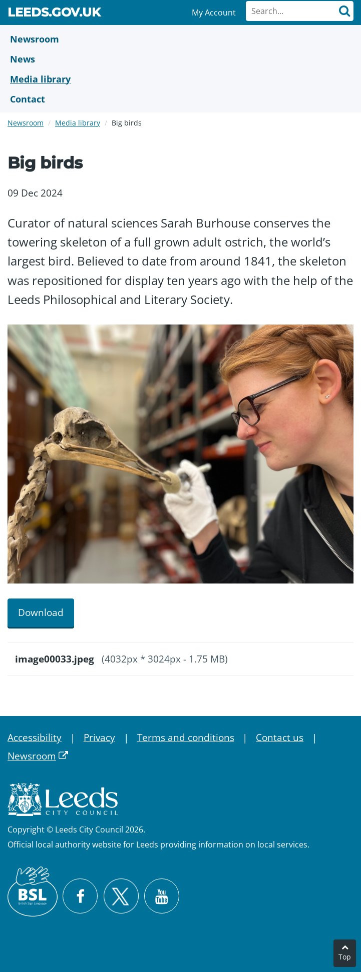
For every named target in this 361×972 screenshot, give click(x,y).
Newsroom (26, 123)
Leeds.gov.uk (54, 14)
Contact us (279, 737)
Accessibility (35, 737)
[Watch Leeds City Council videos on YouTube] (161, 896)
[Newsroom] (180, 39)
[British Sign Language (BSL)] (33, 891)
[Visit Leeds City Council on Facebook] (80, 896)
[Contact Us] (180, 99)
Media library (77, 123)
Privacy (99, 737)
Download (41, 612)
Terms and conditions (185, 737)
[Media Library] (180, 79)
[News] (180, 59)
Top (344, 957)
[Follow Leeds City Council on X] (121, 896)
